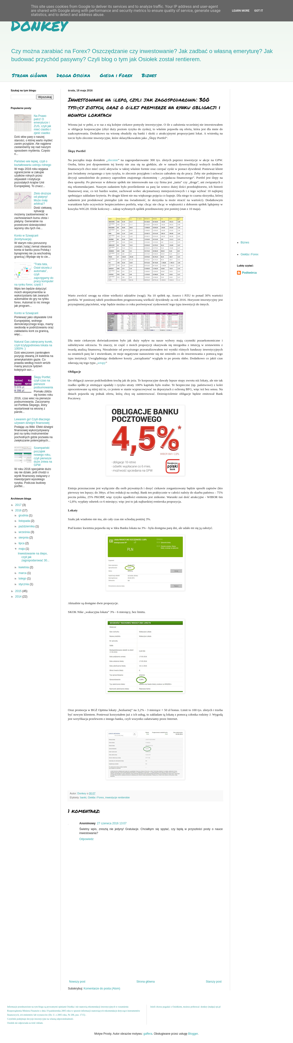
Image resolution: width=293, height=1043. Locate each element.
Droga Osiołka (74, 75)
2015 (18, 591)
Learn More (241, 10)
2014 (18, 596)
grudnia (24, 515)
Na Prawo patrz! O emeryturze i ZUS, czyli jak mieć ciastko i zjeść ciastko (42, 124)
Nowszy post (77, 981)
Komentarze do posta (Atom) (102, 988)
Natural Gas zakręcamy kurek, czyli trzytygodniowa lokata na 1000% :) (33, 345)
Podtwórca (249, 272)
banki (83, 797)
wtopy (102, 363)
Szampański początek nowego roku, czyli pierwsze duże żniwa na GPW (43, 456)
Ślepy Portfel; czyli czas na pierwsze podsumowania (43, 382)
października (27, 526)
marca (23, 573)
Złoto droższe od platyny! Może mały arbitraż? (42, 198)
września (25, 532)
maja (22, 548)
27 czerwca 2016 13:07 (111, 823)
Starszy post (214, 981)
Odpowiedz (86, 839)
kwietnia (24, 567)
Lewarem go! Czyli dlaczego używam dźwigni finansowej (32, 421)
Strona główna (29, 75)
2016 (18, 510)
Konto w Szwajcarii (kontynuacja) (26, 237)
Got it (258, 10)
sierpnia (24, 537)
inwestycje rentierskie (117, 797)
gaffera (147, 1033)
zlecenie (112, 160)
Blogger (193, 1033)
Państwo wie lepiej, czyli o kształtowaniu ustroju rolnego (32, 163)
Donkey (39, 24)
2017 (18, 505)
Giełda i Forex (116, 75)
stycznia (24, 584)
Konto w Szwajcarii (26, 313)
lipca (22, 543)
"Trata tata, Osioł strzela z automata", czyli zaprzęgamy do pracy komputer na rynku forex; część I (34, 274)
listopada (25, 521)
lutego (23, 578)
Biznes (149, 75)
